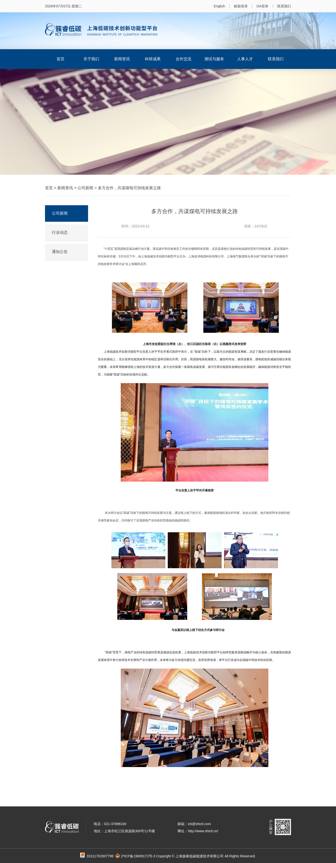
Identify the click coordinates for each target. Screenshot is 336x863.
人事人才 (245, 59)
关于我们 (91, 59)
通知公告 (60, 252)
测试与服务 (214, 59)
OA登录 (262, 6)
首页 (60, 59)
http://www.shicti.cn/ (203, 831)
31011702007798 (103, 856)
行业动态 (60, 232)
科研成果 (153, 59)
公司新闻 (85, 188)
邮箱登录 (241, 6)
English (219, 6)
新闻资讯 (122, 59)
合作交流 (183, 59)
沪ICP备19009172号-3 (138, 856)
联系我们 (284, 6)
